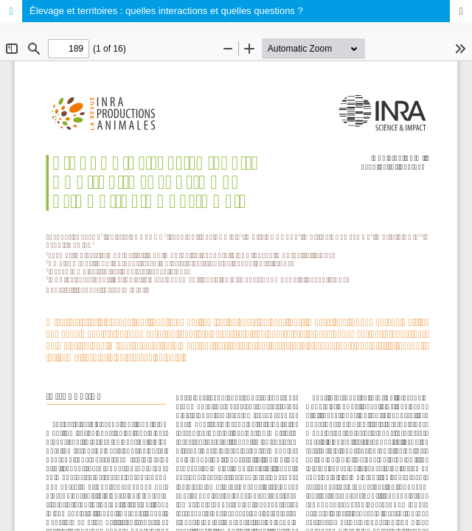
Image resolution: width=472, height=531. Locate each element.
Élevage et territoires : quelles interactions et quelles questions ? (166, 10)
